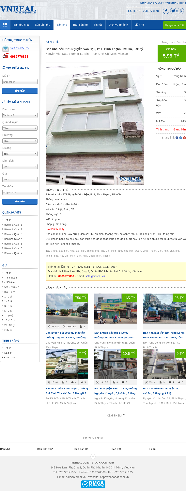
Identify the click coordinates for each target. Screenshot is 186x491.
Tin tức (98, 24)
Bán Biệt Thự (45, 449)
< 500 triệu (10, 282)
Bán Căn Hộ (81, 449)
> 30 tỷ (8, 330)
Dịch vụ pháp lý (119, 24)
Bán (160, 250)
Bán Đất (116, 449)
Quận (138, 250)
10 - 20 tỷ (9, 320)
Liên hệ (139, 24)
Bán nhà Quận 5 (13, 243)
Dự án (152, 449)
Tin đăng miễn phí (176, 3)
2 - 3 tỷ (8, 301)
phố (97, 250)
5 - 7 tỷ (8, 311)
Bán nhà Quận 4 (13, 239)
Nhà (55, 250)
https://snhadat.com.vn (114, 477)
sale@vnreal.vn (95, 276)
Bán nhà (61, 24)
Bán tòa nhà (21, 24)
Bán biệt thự (43, 24)
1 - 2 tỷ (8, 296)
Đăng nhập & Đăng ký (152, 3)
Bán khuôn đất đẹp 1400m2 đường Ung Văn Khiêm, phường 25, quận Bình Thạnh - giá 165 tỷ (114, 337)
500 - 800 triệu (12, 287)
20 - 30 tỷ (9, 325)
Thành (90, 250)
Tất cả (7, 220)
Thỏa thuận (10, 277)
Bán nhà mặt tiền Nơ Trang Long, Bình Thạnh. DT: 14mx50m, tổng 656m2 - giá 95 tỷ (163, 337)
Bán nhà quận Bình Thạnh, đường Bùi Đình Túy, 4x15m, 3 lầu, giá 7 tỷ (67, 393)
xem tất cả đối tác (93, 438)
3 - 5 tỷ (8, 306)
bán (66, 250)
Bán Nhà (5, 449)
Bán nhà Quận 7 (13, 253)
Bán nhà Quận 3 (13, 234)
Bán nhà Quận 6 (13, 248)
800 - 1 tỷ (9, 292)
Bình (145, 250)
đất (61, 250)
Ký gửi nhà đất (174, 25)
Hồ (102, 250)
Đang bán (9, 357)
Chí (108, 250)
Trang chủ (167, 42)
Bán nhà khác (57, 287)
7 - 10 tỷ (8, 315)
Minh (113, 250)
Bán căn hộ (80, 24)
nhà (166, 250)
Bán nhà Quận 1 (13, 224)
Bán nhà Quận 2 (13, 229)
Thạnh (152, 250)
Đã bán (8, 352)
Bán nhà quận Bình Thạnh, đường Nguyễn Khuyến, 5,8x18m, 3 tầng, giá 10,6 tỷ (115, 393)
